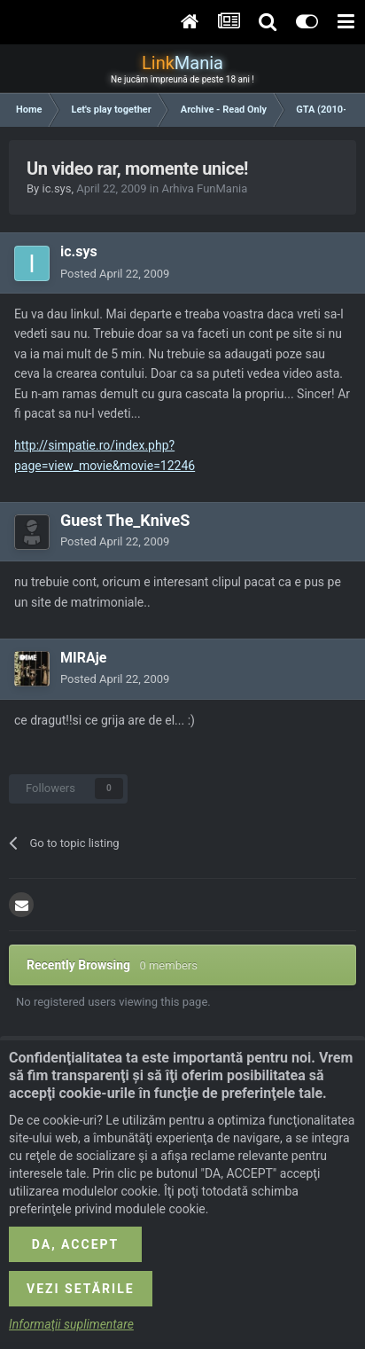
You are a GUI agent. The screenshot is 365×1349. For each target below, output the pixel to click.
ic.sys (56, 188)
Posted (114, 273)
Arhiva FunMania (204, 188)
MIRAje (83, 657)
